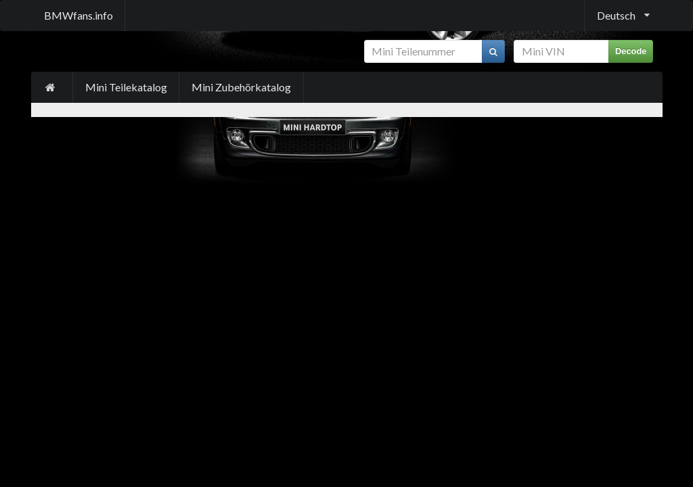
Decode (631, 51)
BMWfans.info (78, 15)
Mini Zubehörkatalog (241, 86)
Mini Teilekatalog (126, 86)
